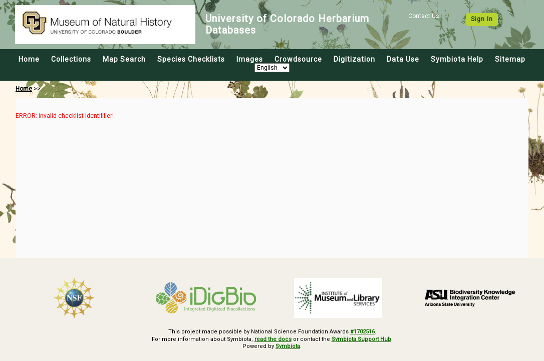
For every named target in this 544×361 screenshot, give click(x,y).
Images (249, 59)
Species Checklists (191, 59)
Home (29, 59)
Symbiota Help (457, 59)
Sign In (482, 19)
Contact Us (423, 16)
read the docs (273, 339)
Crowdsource (298, 59)
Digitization (354, 59)
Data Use (403, 59)
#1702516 (362, 331)
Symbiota (288, 346)
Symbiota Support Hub (361, 339)
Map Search (124, 59)
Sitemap (510, 59)
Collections (71, 59)
